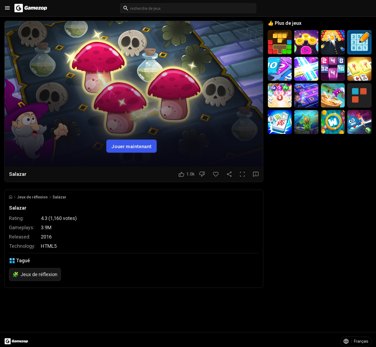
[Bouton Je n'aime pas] (201, 174)
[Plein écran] (242, 174)
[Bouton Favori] (215, 174)
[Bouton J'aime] (186, 174)
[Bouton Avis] (255, 174)
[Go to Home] (10, 197)
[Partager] (229, 174)
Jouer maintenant (131, 146)
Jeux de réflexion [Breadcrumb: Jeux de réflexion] (32, 197)
